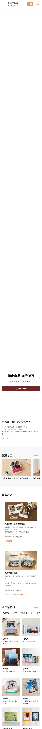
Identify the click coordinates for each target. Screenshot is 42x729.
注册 (30, 4)
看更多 (37, 455)
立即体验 (6, 439)
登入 (37, 4)
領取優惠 (9, 541)
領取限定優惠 (21, 389)
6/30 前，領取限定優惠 (15, 595)
